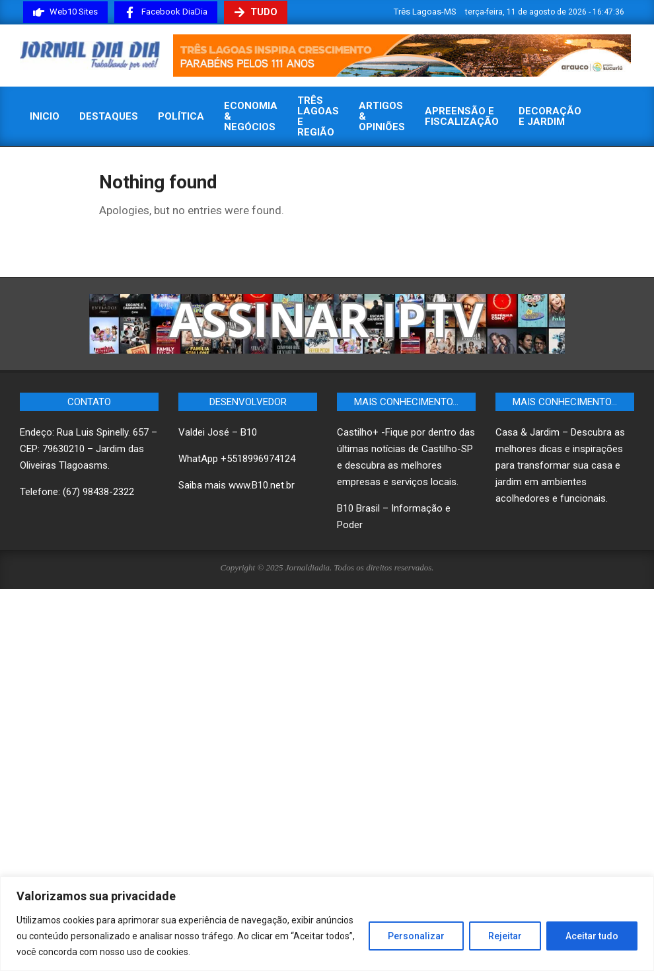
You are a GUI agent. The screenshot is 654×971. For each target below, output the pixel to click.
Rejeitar (505, 936)
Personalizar (416, 936)
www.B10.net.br (262, 485)
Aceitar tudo (591, 936)
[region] (327, 923)
